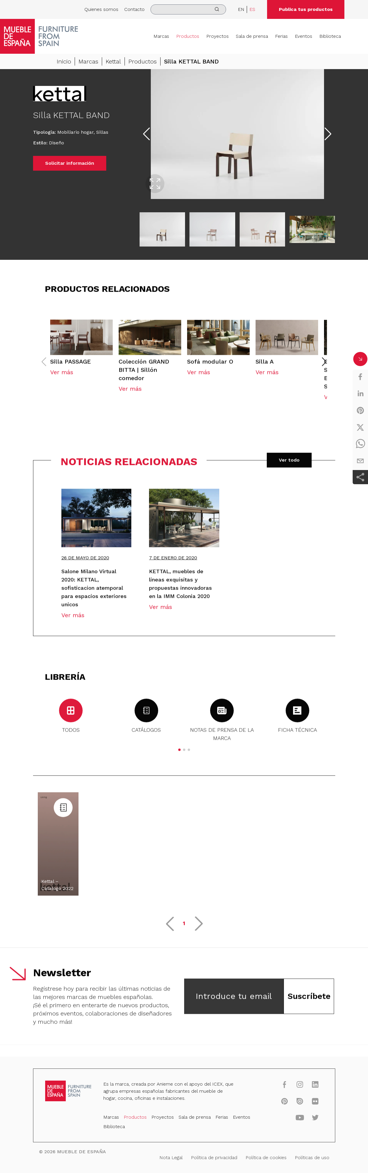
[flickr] (308, 1103)
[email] (360, 461)
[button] (324, 367)
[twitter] (360, 427)
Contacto (134, 9)
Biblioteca (330, 36)
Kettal (113, 61)
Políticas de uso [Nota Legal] (305, 1156)
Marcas (161, 36)
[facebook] (360, 377)
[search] (188, 9)
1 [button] (184, 929)
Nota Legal (172, 1156)
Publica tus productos (306, 9)
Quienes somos (101, 9)
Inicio (64, 61)
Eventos (303, 36)
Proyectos (217, 36)
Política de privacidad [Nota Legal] (212, 1156)
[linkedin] (360, 393)
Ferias (281, 36)
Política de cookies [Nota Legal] (261, 1156)
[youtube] (293, 1118)
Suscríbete (309, 1001)
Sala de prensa (252, 36)
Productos (187, 36)
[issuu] (293, 1103)
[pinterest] (360, 410)
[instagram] (293, 1087)
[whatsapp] (360, 444)
